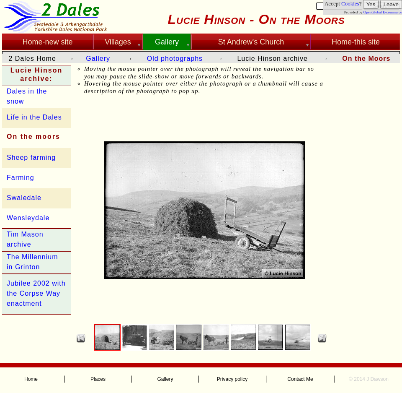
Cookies (350, 3)
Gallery (98, 58)
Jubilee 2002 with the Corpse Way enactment (36, 293)
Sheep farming (31, 157)
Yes (371, 4)
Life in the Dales (34, 117)
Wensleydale (28, 217)
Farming (20, 177)
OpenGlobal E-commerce (382, 12)
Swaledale (24, 197)
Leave (391, 4)
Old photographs (175, 58)
